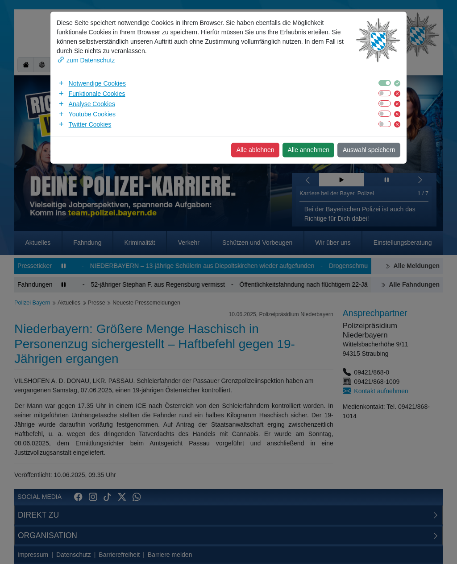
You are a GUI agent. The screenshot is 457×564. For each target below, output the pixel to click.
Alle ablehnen (255, 149)
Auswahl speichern (369, 149)
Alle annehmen (308, 149)
